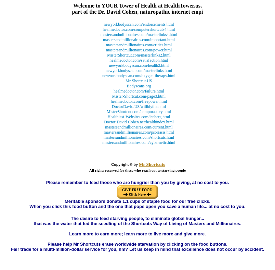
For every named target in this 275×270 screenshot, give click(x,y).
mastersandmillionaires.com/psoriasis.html (139, 132)
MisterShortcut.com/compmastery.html (139, 111)
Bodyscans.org (139, 86)
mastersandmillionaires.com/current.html (138, 127)
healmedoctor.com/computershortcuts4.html (139, 29)
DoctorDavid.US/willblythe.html (139, 106)
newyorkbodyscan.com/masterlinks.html (139, 70)
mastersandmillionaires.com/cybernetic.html (138, 142)
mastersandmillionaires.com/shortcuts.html (139, 137)
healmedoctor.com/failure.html (139, 91)
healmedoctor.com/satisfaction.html (138, 60)
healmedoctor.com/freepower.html (139, 101)
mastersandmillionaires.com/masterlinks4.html (139, 34)
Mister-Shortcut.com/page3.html (139, 96)
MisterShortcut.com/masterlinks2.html (138, 55)
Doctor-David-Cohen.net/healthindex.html (139, 122)
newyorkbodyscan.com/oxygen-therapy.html (138, 75)
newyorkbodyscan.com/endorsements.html (139, 24)
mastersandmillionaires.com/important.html (139, 39)
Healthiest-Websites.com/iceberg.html (139, 116)
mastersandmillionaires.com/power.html (139, 50)
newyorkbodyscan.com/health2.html (139, 65)
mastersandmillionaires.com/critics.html (139, 44)
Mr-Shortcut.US (139, 80)
